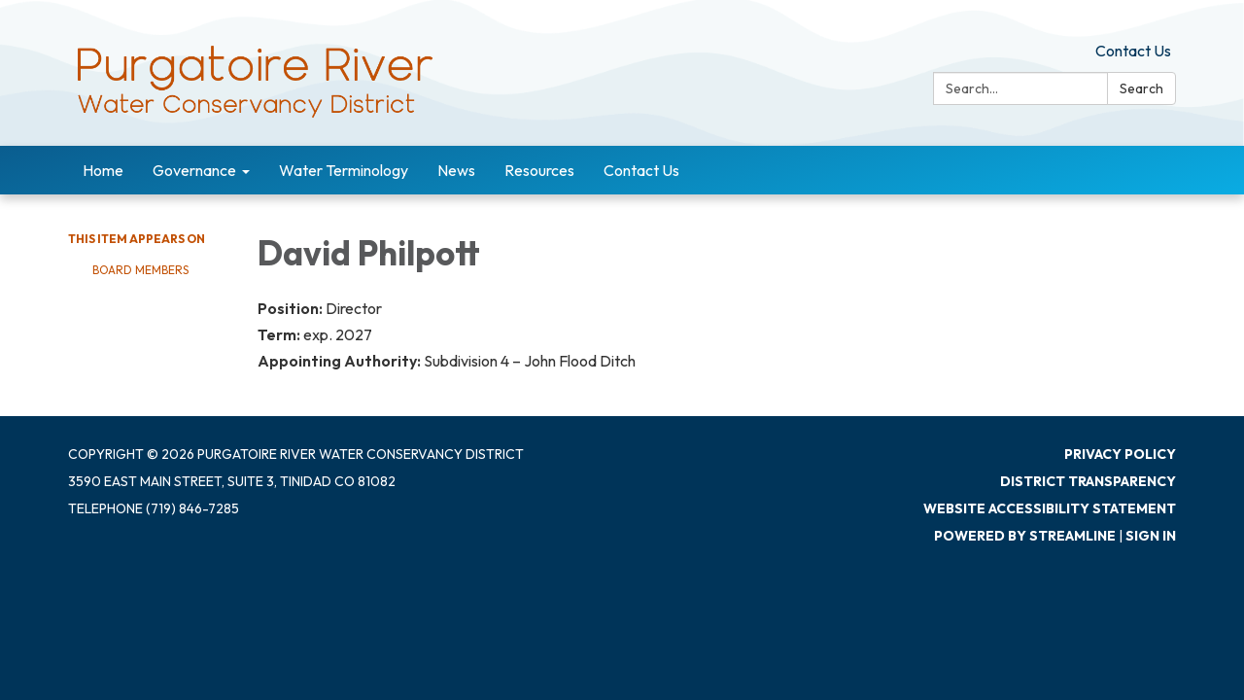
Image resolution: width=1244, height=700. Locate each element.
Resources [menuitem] (539, 170)
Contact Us (1133, 50)
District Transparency (1088, 481)
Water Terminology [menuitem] (343, 170)
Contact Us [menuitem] (641, 170)
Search (1141, 88)
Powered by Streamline (1025, 535)
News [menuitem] (456, 170)
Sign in (1150, 535)
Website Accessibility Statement (1049, 508)
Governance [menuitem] (194, 170)
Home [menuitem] (103, 170)
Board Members (140, 269)
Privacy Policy (1120, 454)
